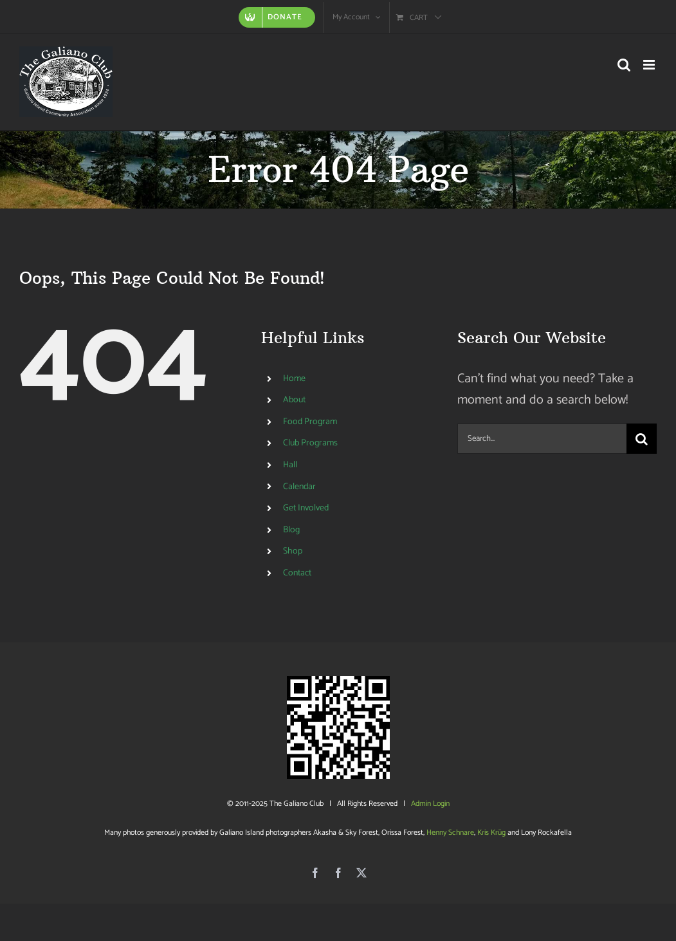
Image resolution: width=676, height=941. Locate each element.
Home (294, 378)
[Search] (641, 439)
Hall (290, 465)
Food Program (310, 422)
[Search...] (541, 439)
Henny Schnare (450, 832)
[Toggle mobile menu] (650, 64)
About (294, 400)
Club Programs (310, 443)
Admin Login (430, 803)
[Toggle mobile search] (623, 64)
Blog (291, 530)
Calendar (299, 487)
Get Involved (306, 508)
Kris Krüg (491, 832)
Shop (292, 551)
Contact (297, 573)
